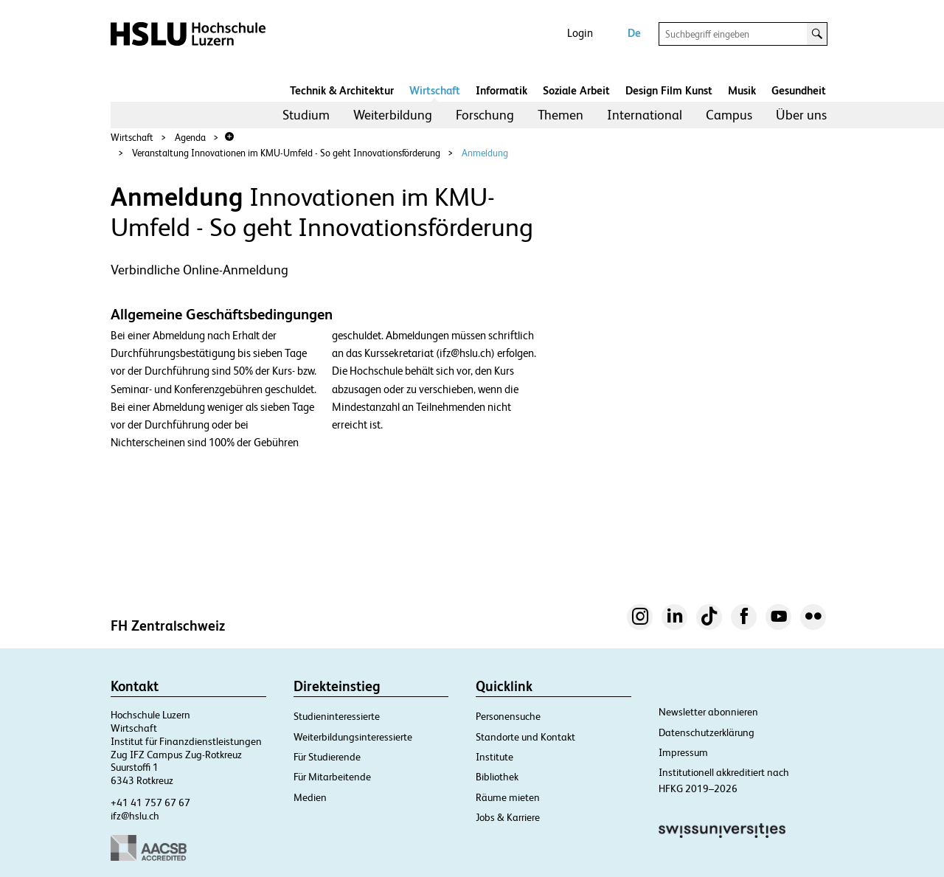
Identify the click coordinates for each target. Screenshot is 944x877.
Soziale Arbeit (576, 90)
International (644, 114)
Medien (310, 797)
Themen (560, 114)
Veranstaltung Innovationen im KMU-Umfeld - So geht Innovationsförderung (286, 153)
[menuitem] (306, 115)
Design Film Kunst (668, 90)
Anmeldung (485, 153)
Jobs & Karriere (508, 817)
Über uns (801, 114)
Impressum (683, 752)
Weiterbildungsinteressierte (353, 737)
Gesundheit (798, 90)
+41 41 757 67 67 (150, 802)
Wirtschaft (434, 90)
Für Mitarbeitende (332, 777)
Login (580, 33)
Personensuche (508, 716)
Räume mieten (508, 797)
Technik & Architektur (342, 90)
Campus (729, 114)
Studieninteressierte (337, 716)
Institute (494, 757)
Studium (306, 114)
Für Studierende (327, 757)
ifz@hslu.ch (135, 816)
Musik (742, 90)
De (634, 33)
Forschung (485, 114)
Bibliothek (497, 777)
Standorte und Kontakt (525, 737)
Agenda (190, 137)
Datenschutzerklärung (706, 732)
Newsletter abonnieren (708, 712)
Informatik (501, 90)
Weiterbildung (392, 114)
